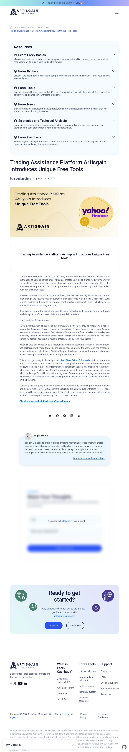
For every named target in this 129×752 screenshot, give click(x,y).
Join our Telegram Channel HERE (64, 3)
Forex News (44, 27)
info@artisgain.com (64, 616)
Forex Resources (25, 27)
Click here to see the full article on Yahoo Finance (45, 401)
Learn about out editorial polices (89, 458)
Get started (53, 625)
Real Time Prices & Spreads (75, 360)
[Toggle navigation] (116, 12)
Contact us (75, 625)
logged (66, 521)
